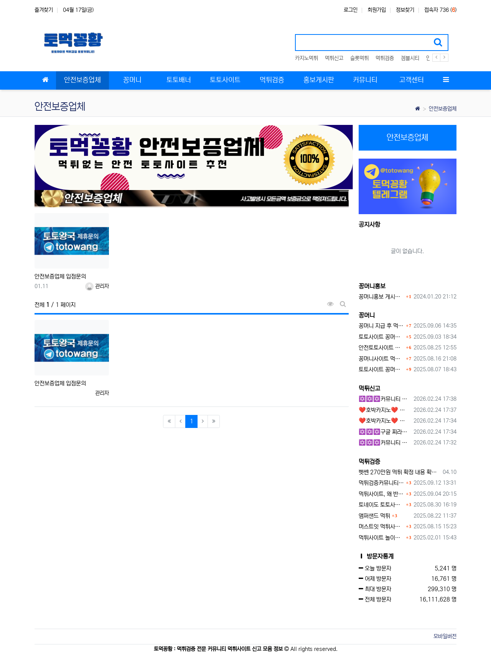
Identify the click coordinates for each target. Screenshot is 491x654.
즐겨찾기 (44, 10)
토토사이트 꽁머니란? (381, 337)
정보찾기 (405, 10)
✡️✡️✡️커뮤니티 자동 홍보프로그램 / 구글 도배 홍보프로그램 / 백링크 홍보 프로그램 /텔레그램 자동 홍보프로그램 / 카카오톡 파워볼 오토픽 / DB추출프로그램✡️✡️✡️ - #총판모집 (385, 399)
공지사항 (369, 224)
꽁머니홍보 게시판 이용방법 (381, 296)
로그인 (351, 10)
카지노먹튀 (306, 58)
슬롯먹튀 (359, 58)
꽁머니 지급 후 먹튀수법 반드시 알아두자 (381, 326)
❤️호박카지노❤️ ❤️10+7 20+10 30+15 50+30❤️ (385, 410)
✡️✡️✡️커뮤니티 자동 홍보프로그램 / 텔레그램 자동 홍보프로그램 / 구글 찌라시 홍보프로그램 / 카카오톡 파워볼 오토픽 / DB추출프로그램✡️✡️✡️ (385, 442)
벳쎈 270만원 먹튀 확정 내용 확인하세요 (399, 472)
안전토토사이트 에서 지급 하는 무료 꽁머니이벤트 (381, 347)
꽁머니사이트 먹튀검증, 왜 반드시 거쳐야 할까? (381, 359)
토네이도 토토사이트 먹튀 (381, 505)
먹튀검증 (385, 58)
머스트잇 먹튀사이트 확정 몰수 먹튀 (381, 526)
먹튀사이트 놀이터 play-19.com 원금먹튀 (381, 537)
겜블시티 (410, 58)
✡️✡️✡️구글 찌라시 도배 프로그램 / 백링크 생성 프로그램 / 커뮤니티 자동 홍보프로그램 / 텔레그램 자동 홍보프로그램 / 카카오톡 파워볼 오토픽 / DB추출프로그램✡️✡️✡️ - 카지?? (385, 432)
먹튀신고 (334, 58)
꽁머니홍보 (372, 286)
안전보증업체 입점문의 (60, 276)
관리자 (97, 286)
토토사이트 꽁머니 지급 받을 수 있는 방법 (381, 369)
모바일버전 (444, 636)
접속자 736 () (440, 10)
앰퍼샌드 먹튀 (374, 516)
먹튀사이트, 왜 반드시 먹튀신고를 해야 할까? (381, 494)
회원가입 (376, 10)
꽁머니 (367, 315)
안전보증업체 (442, 109)
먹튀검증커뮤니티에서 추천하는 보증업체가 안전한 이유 (381, 483)
